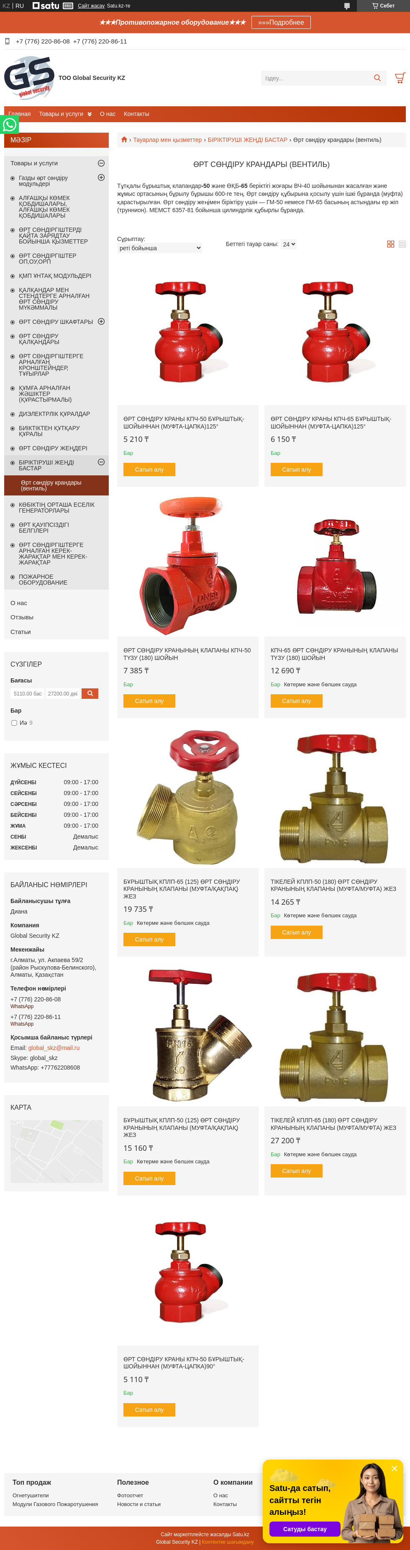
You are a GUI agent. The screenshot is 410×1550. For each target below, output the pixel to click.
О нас (107, 113)
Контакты (136, 113)
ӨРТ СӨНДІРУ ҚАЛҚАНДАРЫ (39, 339)
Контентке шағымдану (228, 1542)
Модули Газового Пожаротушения (55, 1504)
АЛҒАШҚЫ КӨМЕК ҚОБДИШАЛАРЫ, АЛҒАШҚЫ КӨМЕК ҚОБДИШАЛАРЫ (44, 207)
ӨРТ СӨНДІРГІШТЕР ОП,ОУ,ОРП (48, 258)
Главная (19, 113)
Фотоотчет (130, 1495)
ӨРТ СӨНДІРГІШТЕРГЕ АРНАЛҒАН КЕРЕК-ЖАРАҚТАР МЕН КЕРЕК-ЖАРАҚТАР (53, 553)
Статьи (20, 631)
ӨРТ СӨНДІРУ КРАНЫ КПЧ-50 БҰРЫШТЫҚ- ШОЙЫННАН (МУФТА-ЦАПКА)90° (183, 1363)
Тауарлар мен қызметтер (167, 139)
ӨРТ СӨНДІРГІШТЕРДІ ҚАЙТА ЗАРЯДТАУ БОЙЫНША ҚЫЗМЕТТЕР (53, 235)
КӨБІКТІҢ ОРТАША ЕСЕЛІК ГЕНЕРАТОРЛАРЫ (57, 507)
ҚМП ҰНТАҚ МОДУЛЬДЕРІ (55, 275)
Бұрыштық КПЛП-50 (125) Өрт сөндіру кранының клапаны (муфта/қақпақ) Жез (181, 1127)
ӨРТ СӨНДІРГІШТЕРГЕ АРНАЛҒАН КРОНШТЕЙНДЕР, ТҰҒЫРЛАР (51, 365)
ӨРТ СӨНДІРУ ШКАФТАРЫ (56, 321)
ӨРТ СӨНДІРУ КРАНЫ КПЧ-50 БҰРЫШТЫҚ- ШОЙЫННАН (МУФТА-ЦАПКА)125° (183, 423)
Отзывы (21, 617)
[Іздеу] (377, 78)
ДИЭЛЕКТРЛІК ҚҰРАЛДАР (54, 414)
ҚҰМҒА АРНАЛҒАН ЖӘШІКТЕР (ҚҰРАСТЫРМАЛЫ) (45, 394)
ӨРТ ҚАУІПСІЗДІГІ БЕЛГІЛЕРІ (44, 527)
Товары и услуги (61, 113)
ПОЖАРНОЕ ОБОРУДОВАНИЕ (43, 579)
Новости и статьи (139, 1504)
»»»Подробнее (281, 22)
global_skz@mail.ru (53, 1047)
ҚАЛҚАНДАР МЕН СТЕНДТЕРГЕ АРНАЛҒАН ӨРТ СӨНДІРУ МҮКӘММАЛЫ (54, 299)
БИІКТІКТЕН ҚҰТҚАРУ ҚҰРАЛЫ (49, 431)
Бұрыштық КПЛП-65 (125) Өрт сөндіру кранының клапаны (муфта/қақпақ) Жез (181, 889)
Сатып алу (149, 469)
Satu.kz (241, 1534)
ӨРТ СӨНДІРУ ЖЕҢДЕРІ (53, 448)
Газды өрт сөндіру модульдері (43, 181)
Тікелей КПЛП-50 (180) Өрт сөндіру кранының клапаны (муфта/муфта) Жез (333, 885)
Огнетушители (31, 1495)
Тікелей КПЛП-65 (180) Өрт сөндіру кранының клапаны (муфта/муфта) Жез (333, 1124)
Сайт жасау (91, 6)
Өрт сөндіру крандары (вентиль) (51, 485)
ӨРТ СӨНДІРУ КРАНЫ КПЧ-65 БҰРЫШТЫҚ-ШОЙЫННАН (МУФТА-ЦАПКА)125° (331, 423)
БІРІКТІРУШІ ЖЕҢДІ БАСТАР (247, 139)
